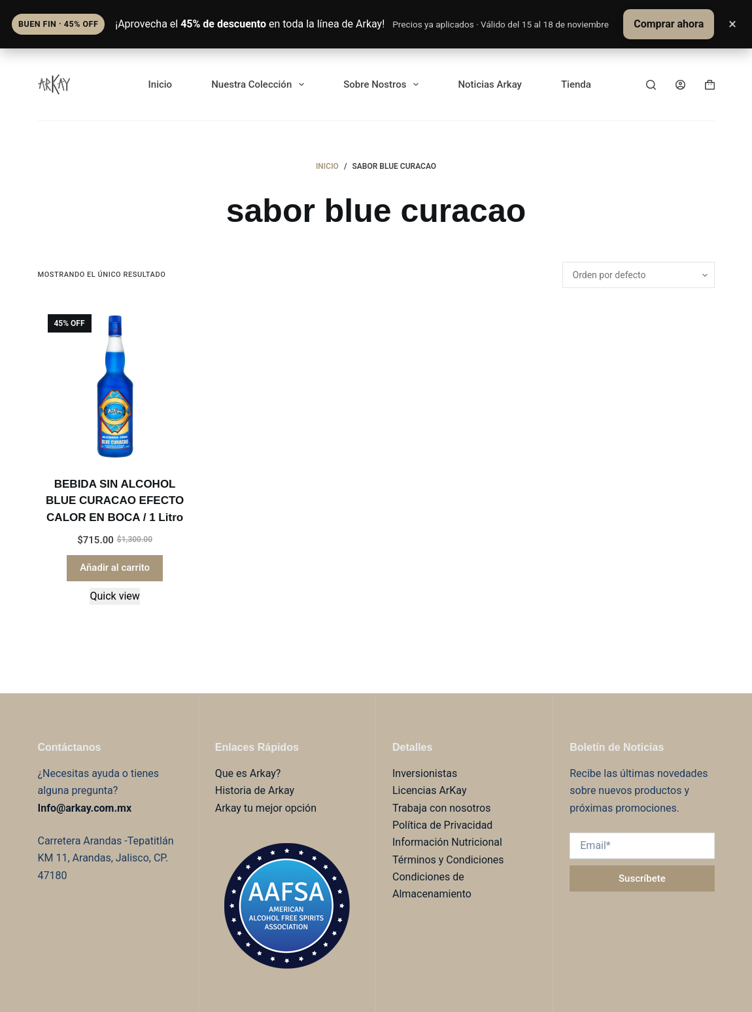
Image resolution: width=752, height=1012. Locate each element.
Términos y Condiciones (448, 860)
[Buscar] (651, 85)
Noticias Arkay (490, 84)
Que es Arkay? (248, 773)
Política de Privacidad (442, 825)
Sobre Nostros (383, 84)
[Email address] (642, 846)
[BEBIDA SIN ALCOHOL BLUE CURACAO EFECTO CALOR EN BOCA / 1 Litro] (115, 381)
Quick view (114, 596)
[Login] (680, 85)
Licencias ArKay (429, 790)
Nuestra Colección (260, 84)
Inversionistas (424, 773)
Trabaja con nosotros (441, 808)
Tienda (576, 84)
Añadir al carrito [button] (115, 567)
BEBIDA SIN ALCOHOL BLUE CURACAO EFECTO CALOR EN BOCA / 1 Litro (115, 501)
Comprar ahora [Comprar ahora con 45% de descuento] (669, 24)
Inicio (160, 84)
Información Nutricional (447, 842)
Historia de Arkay (254, 790)
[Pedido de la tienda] (638, 275)
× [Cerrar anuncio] (732, 24)
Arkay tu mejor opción (265, 808)
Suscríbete (642, 878)
